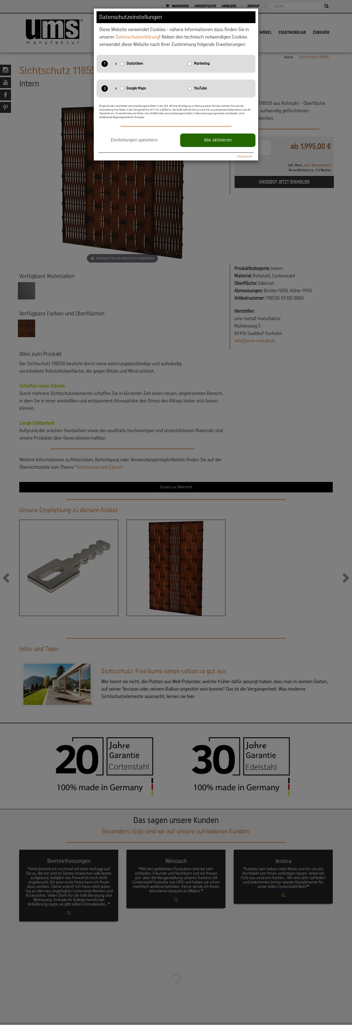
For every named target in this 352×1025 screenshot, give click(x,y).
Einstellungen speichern (134, 140)
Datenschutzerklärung (137, 36)
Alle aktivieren (218, 140)
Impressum (244, 156)
